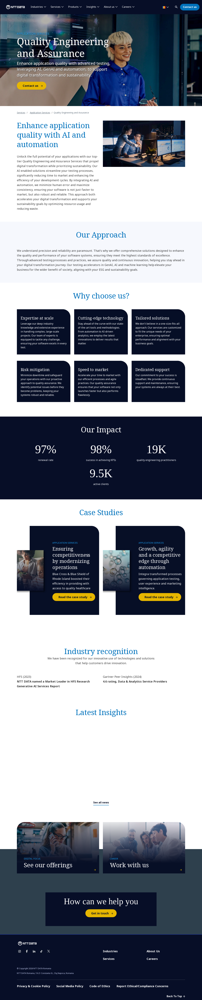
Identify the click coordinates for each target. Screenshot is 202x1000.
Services (21, 112)
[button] (176, 6)
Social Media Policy (69, 986)
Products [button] (73, 7)
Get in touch (103, 913)
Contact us (190, 7)
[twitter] (48, 951)
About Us (153, 951)
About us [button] (109, 7)
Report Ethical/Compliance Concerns (142, 986)
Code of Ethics (99, 986)
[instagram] (19, 951)
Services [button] (55, 7)
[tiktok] (41, 951)
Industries (110, 951)
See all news (101, 802)
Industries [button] (37, 7)
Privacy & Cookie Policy (33, 986)
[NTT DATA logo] (13, 7)
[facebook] (27, 951)
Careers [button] (126, 7)
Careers (152, 959)
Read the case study (76, 597)
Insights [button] (91, 7)
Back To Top (176, 996)
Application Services (40, 112)
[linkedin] (34, 951)
